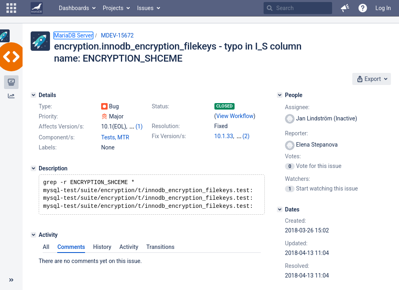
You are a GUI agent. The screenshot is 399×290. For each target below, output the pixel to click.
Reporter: (296, 133)
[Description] (33, 175)
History (102, 257)
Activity (128, 257)
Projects (113, 8)
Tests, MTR (115, 144)
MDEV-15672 (117, 35)
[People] (280, 95)
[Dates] (280, 209)
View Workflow (235, 116)
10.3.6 (222, 144)
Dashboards (74, 8)
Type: (45, 106)
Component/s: (57, 144)
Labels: (47, 154)
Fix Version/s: (169, 136)
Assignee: (297, 107)
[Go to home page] (37, 8)
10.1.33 (223, 136)
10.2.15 (245, 136)
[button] (11, 8)
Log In (383, 8)
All (46, 257)
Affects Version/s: (61, 126)
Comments (71, 257)
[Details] (33, 95)
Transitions (160, 257)
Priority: (48, 116)
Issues (145, 8)
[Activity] (33, 245)
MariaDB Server (73, 35)
